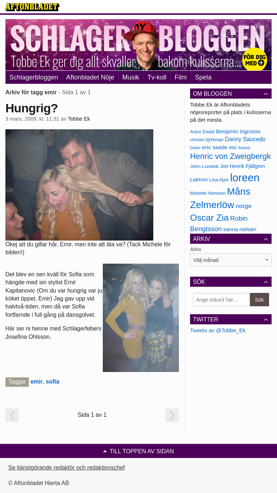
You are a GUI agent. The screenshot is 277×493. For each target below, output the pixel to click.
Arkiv (195, 249)
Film (181, 77)
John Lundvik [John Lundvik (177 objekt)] (204, 166)
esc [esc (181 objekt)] (233, 147)
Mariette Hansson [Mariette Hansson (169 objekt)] (207, 193)
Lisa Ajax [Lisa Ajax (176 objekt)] (219, 179)
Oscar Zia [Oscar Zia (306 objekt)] (209, 217)
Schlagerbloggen (33, 77)
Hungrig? (31, 108)
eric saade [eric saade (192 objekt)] (215, 147)
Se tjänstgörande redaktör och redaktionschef (66, 467)
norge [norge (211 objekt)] (243, 205)
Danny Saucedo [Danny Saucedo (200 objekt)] (245, 139)
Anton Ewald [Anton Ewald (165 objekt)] (202, 131)
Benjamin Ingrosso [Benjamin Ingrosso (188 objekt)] (238, 131)
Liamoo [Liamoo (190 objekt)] (199, 179)
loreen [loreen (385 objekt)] (245, 177)
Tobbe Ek (79, 119)
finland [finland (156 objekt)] (244, 148)
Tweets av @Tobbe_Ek (218, 330)
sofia (52, 382)
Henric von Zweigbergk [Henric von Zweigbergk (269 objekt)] (230, 156)
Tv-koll (157, 77)
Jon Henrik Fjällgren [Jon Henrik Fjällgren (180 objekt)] (242, 166)
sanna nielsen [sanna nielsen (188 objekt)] (239, 229)
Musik (130, 77)
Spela (203, 77)
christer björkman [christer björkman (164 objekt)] (206, 139)
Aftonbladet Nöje (90, 77)
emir (36, 382)
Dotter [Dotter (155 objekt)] (195, 148)
